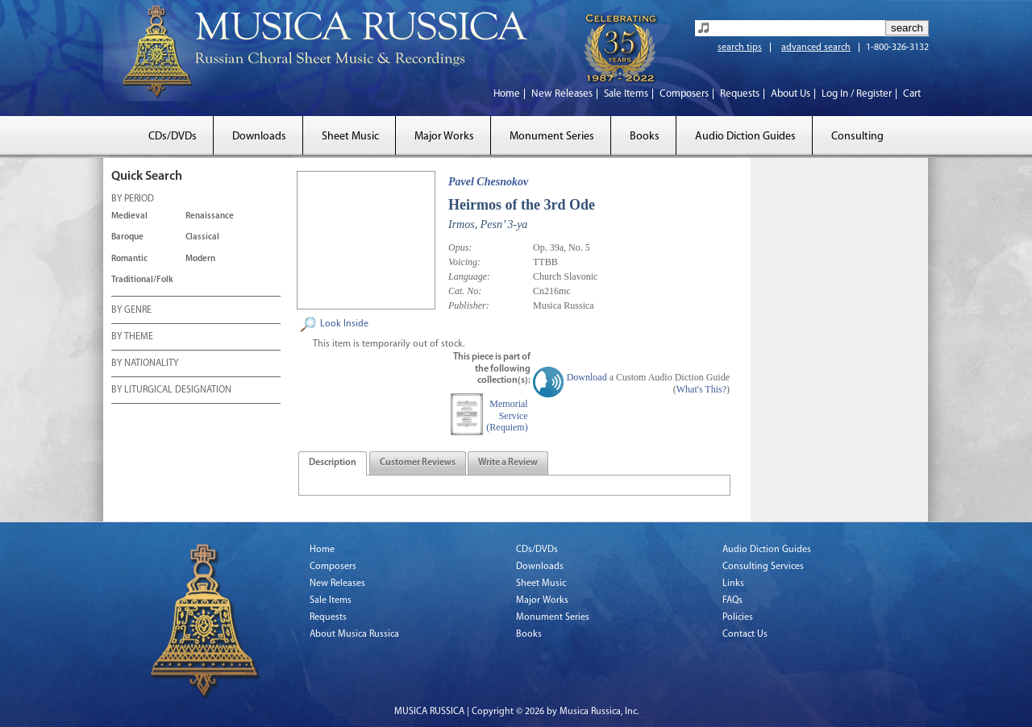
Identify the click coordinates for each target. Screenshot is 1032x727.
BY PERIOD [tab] (132, 199)
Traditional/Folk (142, 280)
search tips (740, 47)
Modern (200, 259)
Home (506, 94)
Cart (912, 94)
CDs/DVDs (172, 137)
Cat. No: (464, 291)
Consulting (857, 137)
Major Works (444, 137)
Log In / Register (857, 94)
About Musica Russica (354, 634)
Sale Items (626, 94)
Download (587, 377)
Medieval (129, 216)
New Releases (562, 94)
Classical (202, 237)
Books (645, 137)
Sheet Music (350, 137)
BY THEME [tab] (132, 337)
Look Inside (344, 324)
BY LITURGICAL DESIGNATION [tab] (171, 390)
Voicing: (464, 262)
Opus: (460, 247)
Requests (739, 94)
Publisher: (468, 305)
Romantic (129, 259)
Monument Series (552, 137)
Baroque (127, 237)
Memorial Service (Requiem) (506, 415)
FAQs (732, 600)
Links (733, 583)
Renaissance (209, 216)
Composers (684, 94)
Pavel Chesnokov (488, 182)
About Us (790, 94)
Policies (737, 617)
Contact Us (745, 634)
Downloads (259, 137)
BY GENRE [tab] (131, 311)
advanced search (816, 47)
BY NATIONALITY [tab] (144, 364)
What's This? (701, 389)
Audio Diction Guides (745, 137)
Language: (469, 276)
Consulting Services (763, 566)
